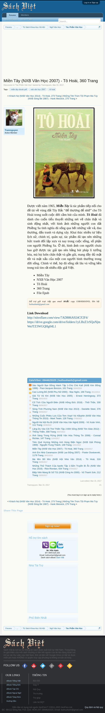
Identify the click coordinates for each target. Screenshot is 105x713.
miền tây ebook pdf (18, 89)
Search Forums (11, 19)
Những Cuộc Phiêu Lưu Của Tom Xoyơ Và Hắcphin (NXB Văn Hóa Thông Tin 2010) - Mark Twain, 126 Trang (66, 417)
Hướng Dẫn (11, 701)
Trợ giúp (36, 698)
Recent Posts (26, 19)
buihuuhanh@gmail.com (39, 304)
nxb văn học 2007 (37, 89)
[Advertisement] (52, 54)
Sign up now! (52, 526)
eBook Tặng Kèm (13, 697)
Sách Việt (60, 557)
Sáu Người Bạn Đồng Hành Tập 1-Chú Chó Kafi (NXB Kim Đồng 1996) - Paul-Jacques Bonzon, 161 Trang (66, 386)
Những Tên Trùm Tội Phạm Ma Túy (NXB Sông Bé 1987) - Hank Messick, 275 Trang (63, 97)
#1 (100, 485)
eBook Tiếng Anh (13, 685)
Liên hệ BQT (38, 702)
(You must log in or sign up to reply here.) (84, 495)
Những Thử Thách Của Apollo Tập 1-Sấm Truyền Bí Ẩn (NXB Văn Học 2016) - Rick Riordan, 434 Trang (66, 467)
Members (25, 15)
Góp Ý (36, 685)
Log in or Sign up (91, 3)
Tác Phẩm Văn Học (23, 85)
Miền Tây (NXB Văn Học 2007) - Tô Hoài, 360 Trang (57, 449)
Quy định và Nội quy (94, 707)
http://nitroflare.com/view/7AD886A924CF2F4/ (57, 317)
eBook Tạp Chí (12, 689)
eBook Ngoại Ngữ (13, 693)
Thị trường (37, 693)
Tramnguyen (46, 85)
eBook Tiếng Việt (13, 681)
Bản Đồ (36, 681)
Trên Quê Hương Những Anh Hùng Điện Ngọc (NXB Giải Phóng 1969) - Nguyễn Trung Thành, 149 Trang (66, 443)
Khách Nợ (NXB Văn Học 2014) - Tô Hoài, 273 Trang (35, 96)
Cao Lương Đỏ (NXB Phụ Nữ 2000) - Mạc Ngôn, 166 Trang (61, 392)
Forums (12, 15)
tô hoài (51, 89)
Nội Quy (36, 689)
